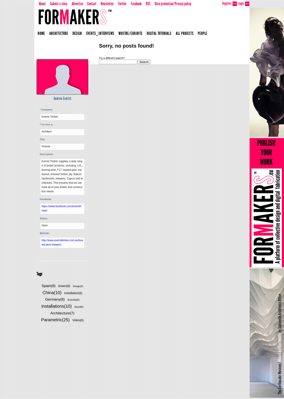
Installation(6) (73, 293)
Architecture (58, 33)
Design (77, 33)
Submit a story (58, 3)
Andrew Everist (62, 98)
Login (243, 3)
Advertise (77, 3)
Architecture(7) (62, 313)
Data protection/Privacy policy (173, 3)
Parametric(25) (55, 319)
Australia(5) (73, 299)
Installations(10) (56, 306)
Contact (91, 3)
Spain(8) (49, 286)
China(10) (52, 292)
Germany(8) (55, 299)
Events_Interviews (100, 33)
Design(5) (78, 286)
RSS (148, 3)
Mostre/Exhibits (130, 33)
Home (41, 33)
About (42, 3)
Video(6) (78, 320)
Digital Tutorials (159, 33)
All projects (185, 33)
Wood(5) (78, 307)
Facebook (136, 3)
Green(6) (64, 286)
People (202, 33)
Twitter (122, 3)
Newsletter (107, 3)
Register (229, 3)
